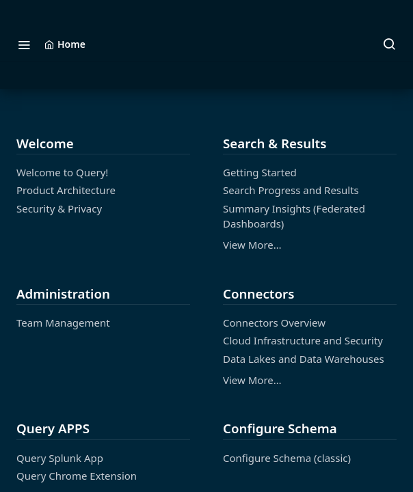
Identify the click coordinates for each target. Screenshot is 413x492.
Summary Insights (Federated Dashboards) (294, 216)
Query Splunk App (59, 458)
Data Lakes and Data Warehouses (303, 359)
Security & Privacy (59, 208)
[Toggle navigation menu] (24, 44)
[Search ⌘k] (389, 44)
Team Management (63, 322)
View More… (252, 244)
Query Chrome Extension (76, 475)
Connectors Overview (274, 322)
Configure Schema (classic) (287, 458)
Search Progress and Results (291, 190)
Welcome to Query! (62, 172)
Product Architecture (66, 190)
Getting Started (260, 172)
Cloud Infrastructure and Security (303, 340)
